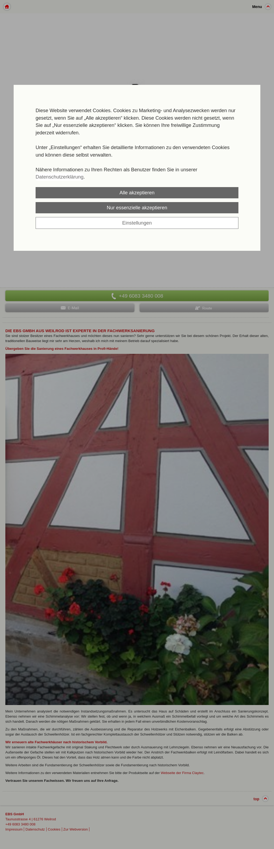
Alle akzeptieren (137, 192)
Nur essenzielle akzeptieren (137, 207)
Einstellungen (137, 223)
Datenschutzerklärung (59, 177)
